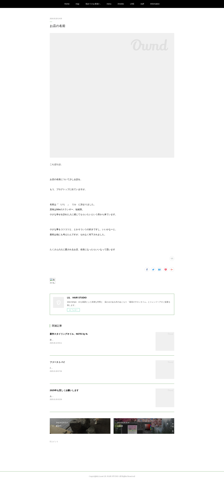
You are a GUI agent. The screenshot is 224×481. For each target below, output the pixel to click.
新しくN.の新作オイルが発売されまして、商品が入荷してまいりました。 (80, 340)
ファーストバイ (57, 362)
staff (142, 4)
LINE (132, 4)
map (77, 4)
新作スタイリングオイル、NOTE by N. (69, 334)
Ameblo (121, 4)
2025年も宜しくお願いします (64, 390)
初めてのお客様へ (93, 4)
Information (155, 4)
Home (66, 4)
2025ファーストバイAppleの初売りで (65, 368)
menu (109, 4)
